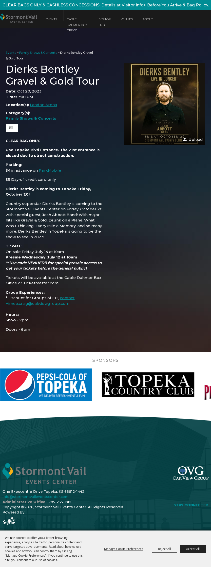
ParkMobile (50, 170)
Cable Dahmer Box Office (77, 24)
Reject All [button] (164, 549)
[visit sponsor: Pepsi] (60, 384)
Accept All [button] (193, 549)
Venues (127, 19)
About (148, 19)
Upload (196, 139)
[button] (164, 104)
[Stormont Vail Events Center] (18, 23)
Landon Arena (43, 104)
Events (51, 19)
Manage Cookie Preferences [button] (123, 549)
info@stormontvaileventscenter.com (35, 496)
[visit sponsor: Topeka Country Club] (161, 384)
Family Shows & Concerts (38, 53)
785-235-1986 (61, 502)
